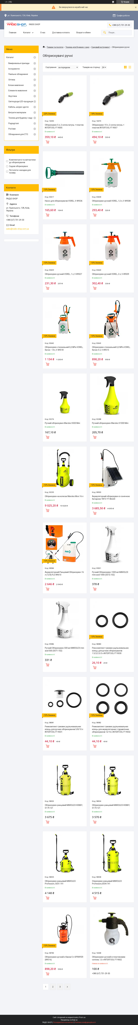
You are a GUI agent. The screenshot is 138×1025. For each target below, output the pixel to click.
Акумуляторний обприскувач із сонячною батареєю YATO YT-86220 (111, 497)
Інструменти (14, 69)
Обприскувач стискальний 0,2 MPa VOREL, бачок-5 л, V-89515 (111, 348)
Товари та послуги (55, 47)
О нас (42, 32)
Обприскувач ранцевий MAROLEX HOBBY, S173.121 (111, 806)
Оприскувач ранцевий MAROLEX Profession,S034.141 (107, 882)
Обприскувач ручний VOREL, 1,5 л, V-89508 (111, 201)
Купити (47, 141)
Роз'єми (12, 129)
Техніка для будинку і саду (77, 47)
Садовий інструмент (100, 47)
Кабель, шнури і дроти (18, 107)
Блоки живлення (16, 85)
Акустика (12, 96)
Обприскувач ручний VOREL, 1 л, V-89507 (63, 274)
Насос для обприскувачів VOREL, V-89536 (63, 201)
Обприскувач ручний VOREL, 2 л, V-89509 (110, 274)
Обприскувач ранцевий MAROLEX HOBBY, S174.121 (64, 806)
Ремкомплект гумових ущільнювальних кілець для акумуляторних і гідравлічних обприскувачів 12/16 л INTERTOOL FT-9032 (111, 729)
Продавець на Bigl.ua (69, 1020)
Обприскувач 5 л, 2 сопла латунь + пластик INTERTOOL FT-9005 (64, 126)
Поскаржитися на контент (63, 1022)
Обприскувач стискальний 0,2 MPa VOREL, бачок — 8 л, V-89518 (64, 348)
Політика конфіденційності (85, 1022)
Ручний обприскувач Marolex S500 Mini (62, 423)
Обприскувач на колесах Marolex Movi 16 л (64, 496)
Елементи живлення (17, 90)
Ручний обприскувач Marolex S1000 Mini (110, 423)
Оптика (11, 80)
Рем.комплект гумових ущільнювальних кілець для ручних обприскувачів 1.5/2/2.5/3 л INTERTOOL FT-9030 (110, 650)
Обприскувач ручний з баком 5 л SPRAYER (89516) (64, 958)
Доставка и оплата (61, 32)
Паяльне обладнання (18, 74)
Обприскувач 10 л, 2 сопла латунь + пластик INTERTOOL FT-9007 (108, 126)
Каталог (27, 32)
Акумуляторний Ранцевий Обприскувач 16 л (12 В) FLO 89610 (64, 573)
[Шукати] (105, 32)
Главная (12, 32)
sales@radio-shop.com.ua (17, 229)
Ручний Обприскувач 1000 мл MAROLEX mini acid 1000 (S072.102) (110, 573)
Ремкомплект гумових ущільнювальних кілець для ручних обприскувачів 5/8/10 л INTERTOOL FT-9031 (64, 729)
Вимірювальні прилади (18, 63)
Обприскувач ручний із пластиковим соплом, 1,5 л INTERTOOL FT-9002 (108, 958)
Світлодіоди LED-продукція (20, 101)
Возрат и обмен (83, 32)
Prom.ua (82, 1017)
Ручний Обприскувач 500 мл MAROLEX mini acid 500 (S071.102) (64, 649)
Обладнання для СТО (18, 134)
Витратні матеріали (17, 112)
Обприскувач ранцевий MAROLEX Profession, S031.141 (60, 882)
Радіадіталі (13, 123)
